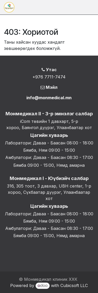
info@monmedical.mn (49, 97)
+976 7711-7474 (49, 76)
